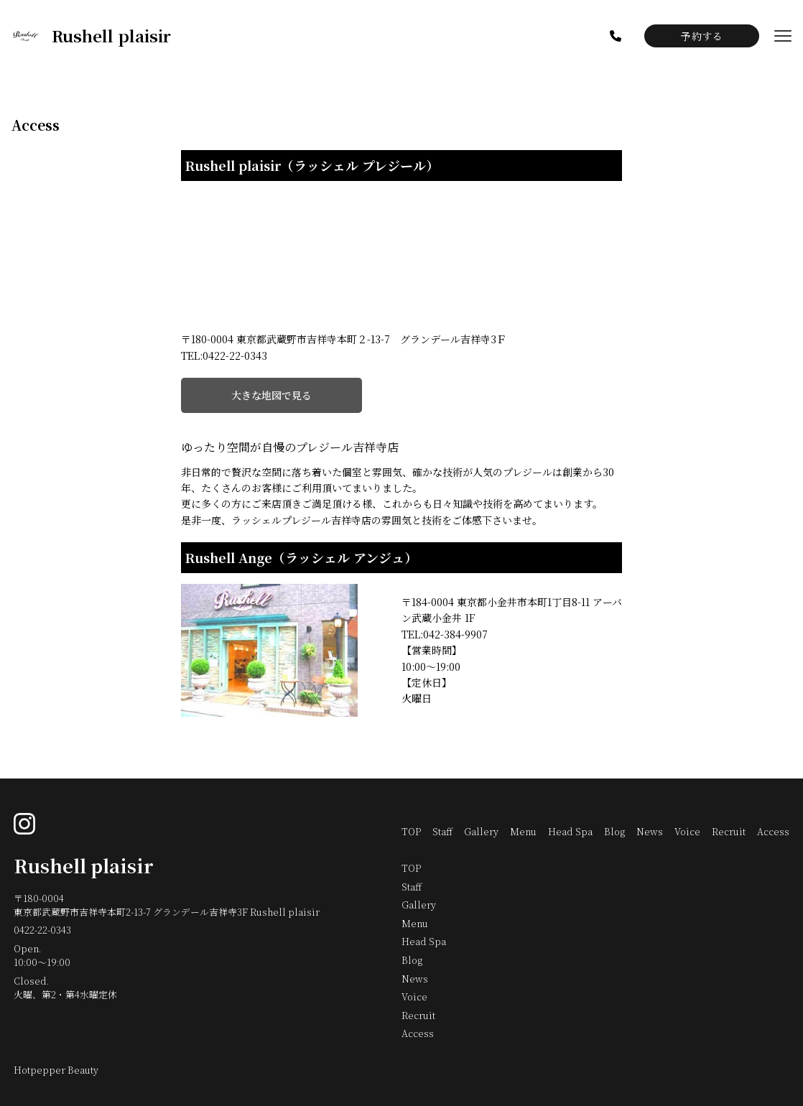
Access (773, 831)
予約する (702, 36)
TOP (411, 831)
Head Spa (570, 831)
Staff (442, 831)
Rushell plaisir (84, 865)
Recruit (729, 831)
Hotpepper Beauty (56, 1070)
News (649, 831)
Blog (614, 831)
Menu (523, 831)
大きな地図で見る (271, 395)
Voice (687, 831)
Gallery (481, 831)
